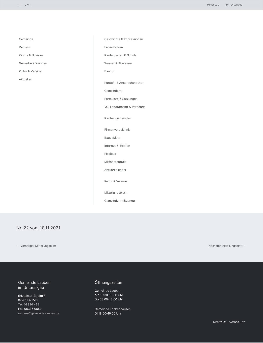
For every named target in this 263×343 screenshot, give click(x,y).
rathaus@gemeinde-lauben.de (39, 313)
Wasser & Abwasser (118, 63)
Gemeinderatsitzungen (120, 200)
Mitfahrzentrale (115, 162)
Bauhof (109, 71)
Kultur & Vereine (30, 71)
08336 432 (32, 305)
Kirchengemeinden (117, 118)
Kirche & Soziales (31, 55)
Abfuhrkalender (115, 170)
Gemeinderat (113, 90)
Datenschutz (234, 4)
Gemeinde (26, 39)
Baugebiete (112, 137)
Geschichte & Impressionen (123, 39)
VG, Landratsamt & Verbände (124, 107)
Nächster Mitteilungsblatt (226, 246)
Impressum (213, 4)
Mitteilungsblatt (115, 192)
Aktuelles (25, 79)
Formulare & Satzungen (121, 99)
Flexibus (110, 153)
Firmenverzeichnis (117, 129)
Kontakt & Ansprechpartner (124, 82)
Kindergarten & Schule (120, 55)
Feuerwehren (113, 47)
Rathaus (25, 47)
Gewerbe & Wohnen (33, 63)
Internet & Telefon (117, 145)
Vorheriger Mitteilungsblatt (38, 246)
